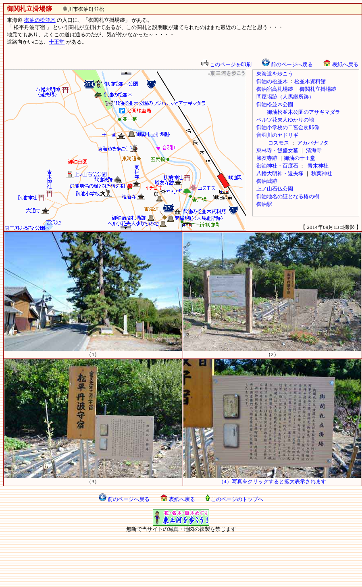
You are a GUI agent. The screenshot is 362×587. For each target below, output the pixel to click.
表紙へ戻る (340, 64)
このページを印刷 (226, 64)
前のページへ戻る (287, 64)
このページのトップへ (234, 499)
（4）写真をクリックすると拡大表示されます (272, 478)
